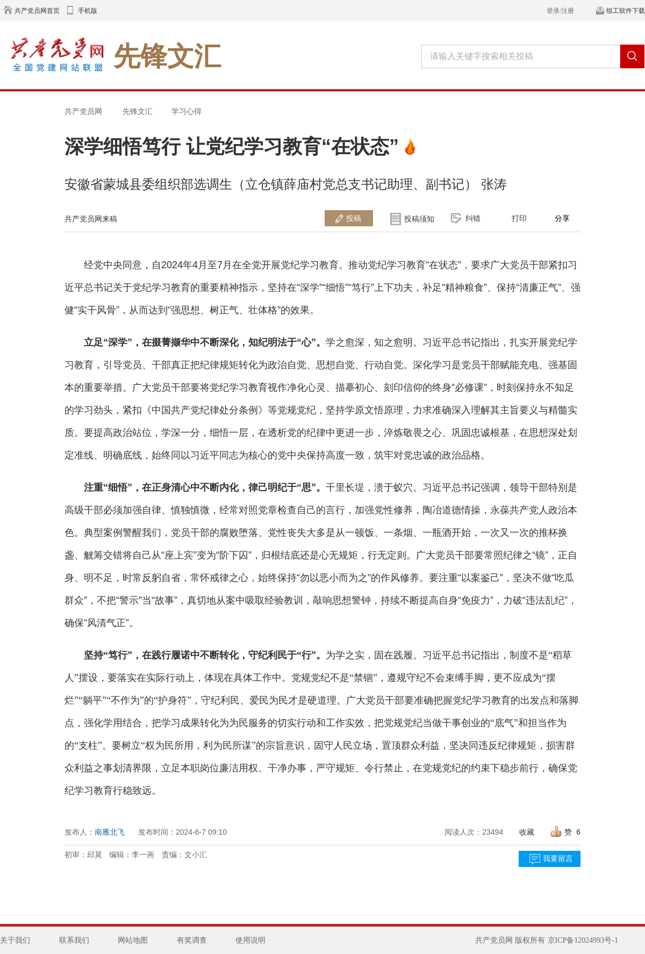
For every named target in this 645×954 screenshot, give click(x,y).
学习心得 (186, 111)
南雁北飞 (110, 832)
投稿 (353, 218)
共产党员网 (83, 111)
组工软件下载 (625, 11)
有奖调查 (192, 940)
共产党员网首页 (37, 11)
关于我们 (15, 940)
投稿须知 (419, 218)
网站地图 (133, 940)
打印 (519, 218)
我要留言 (558, 859)
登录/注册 (560, 11)
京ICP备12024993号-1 (583, 940)
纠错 (473, 218)
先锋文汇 (138, 111)
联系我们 (74, 940)
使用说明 (250, 940)
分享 (562, 218)
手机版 (87, 11)
